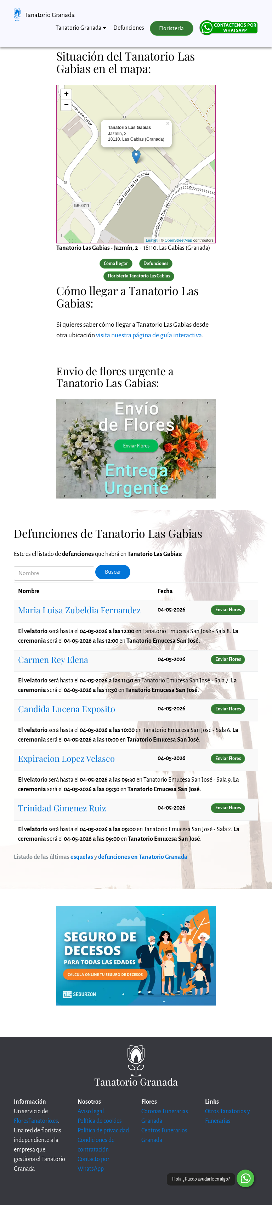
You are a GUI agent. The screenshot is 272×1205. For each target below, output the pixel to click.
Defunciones (128, 28)
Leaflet (152, 240)
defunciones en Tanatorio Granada (142, 857)
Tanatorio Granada (49, 14)
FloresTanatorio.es (36, 1121)
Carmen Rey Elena (53, 659)
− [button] (66, 105)
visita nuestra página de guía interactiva (149, 335)
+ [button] (66, 94)
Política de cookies (100, 1121)
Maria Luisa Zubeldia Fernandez (79, 609)
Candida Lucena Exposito (66, 708)
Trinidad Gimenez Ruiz (62, 807)
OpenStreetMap (178, 240)
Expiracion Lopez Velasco (66, 758)
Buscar (113, 572)
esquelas (81, 857)
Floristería (171, 28)
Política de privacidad (103, 1130)
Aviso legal (91, 1111)
